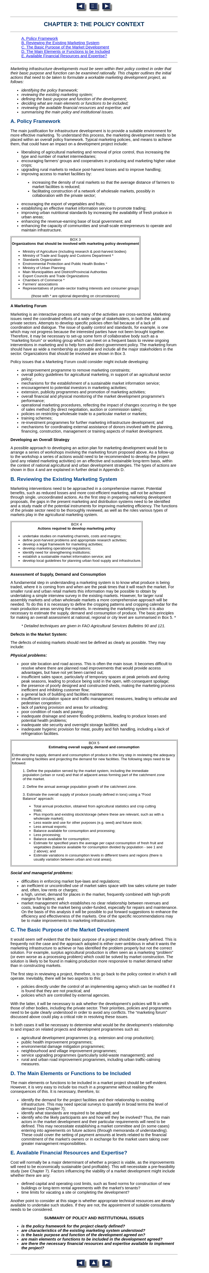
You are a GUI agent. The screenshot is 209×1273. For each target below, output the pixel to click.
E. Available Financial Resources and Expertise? (64, 56)
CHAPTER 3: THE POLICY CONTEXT (94, 24)
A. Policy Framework (39, 38)
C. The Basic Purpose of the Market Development (65, 47)
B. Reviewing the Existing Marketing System (60, 43)
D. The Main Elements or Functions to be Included (65, 51)
